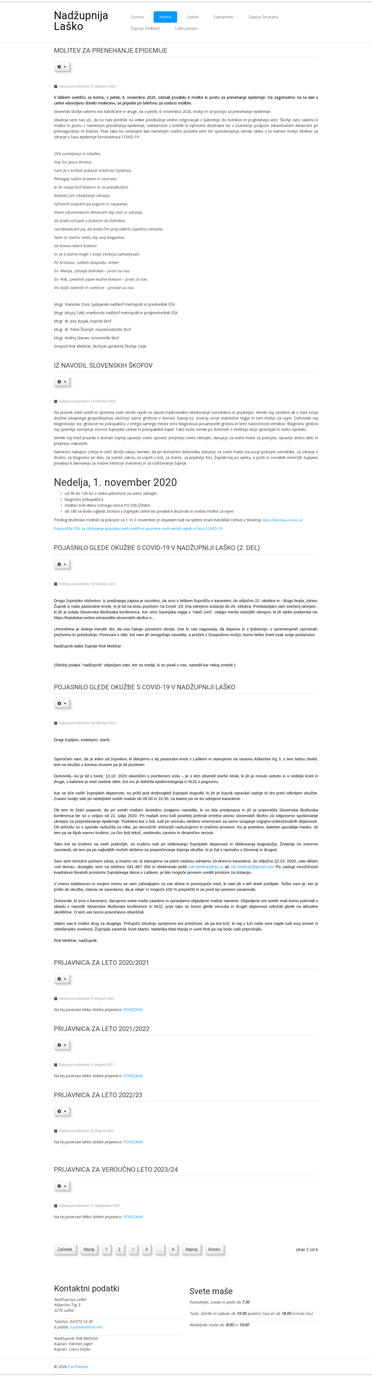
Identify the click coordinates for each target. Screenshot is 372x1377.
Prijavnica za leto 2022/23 (98, 1095)
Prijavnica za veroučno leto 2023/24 (116, 1169)
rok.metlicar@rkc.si (206, 866)
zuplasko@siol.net (86, 1327)
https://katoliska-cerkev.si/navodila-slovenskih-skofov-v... (104, 617)
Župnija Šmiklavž (145, 28)
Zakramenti (223, 16)
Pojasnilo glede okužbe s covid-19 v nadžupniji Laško (144, 687)
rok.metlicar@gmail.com (252, 866)
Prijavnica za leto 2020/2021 (101, 962)
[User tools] (62, 66)
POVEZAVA (133, 1009)
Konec (218, 1249)
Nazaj (89, 1249)
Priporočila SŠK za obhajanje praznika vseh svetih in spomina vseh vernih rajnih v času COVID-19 (138, 528)
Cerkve (192, 16)
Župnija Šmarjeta (263, 16)
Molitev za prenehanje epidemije (110, 50)
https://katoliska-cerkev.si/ (283, 520)
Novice (165, 16)
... (162, 1249)
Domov (137, 16)
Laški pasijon (186, 28)
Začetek (65, 1249)
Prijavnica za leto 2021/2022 (101, 1029)
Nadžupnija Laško (81, 21)
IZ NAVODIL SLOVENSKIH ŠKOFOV (103, 365)
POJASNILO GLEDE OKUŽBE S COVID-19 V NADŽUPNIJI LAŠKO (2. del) (157, 548)
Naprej (194, 1249)
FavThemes (78, 1367)
